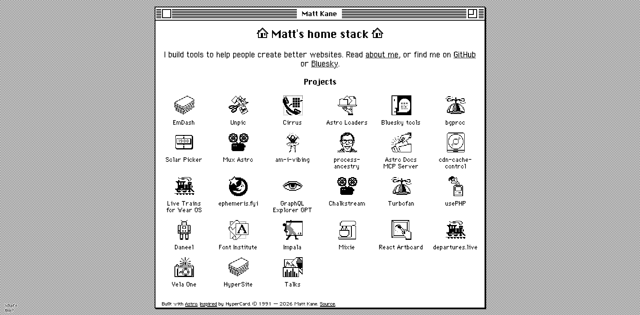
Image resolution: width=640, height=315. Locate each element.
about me (382, 54)
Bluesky (324, 64)
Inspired (208, 303)
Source (327, 303)
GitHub (465, 54)
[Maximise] (472, 13)
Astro (191, 303)
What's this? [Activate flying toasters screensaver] (11, 308)
